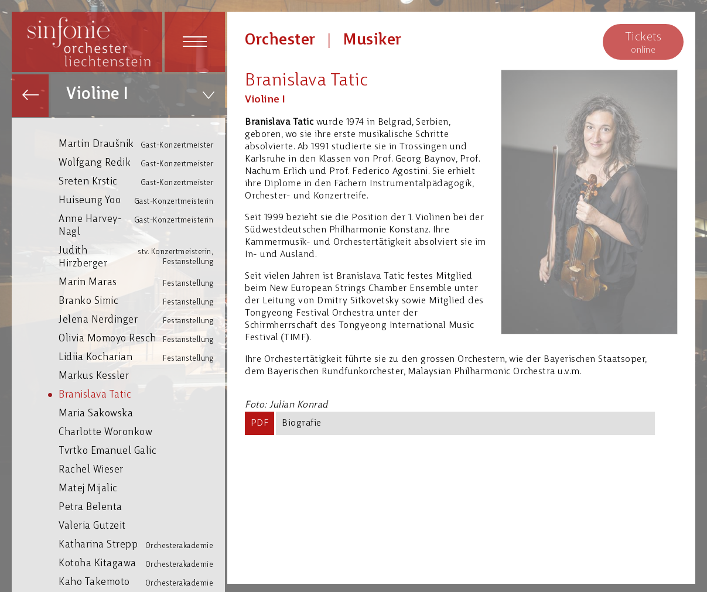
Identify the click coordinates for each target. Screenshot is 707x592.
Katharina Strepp (142, 545)
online (643, 42)
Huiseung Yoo (142, 200)
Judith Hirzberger (142, 257)
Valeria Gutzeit (142, 525)
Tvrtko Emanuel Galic (142, 450)
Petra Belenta (142, 506)
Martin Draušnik (142, 144)
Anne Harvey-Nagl (142, 225)
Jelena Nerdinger (142, 320)
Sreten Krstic (142, 182)
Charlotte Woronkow (142, 431)
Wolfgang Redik (142, 163)
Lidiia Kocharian (142, 357)
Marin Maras (142, 282)
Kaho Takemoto (142, 582)
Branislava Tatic (142, 394)
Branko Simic (142, 301)
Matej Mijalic (142, 488)
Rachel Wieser (142, 469)
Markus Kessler (142, 375)
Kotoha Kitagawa (142, 563)
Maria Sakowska (142, 413)
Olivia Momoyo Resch (142, 339)
